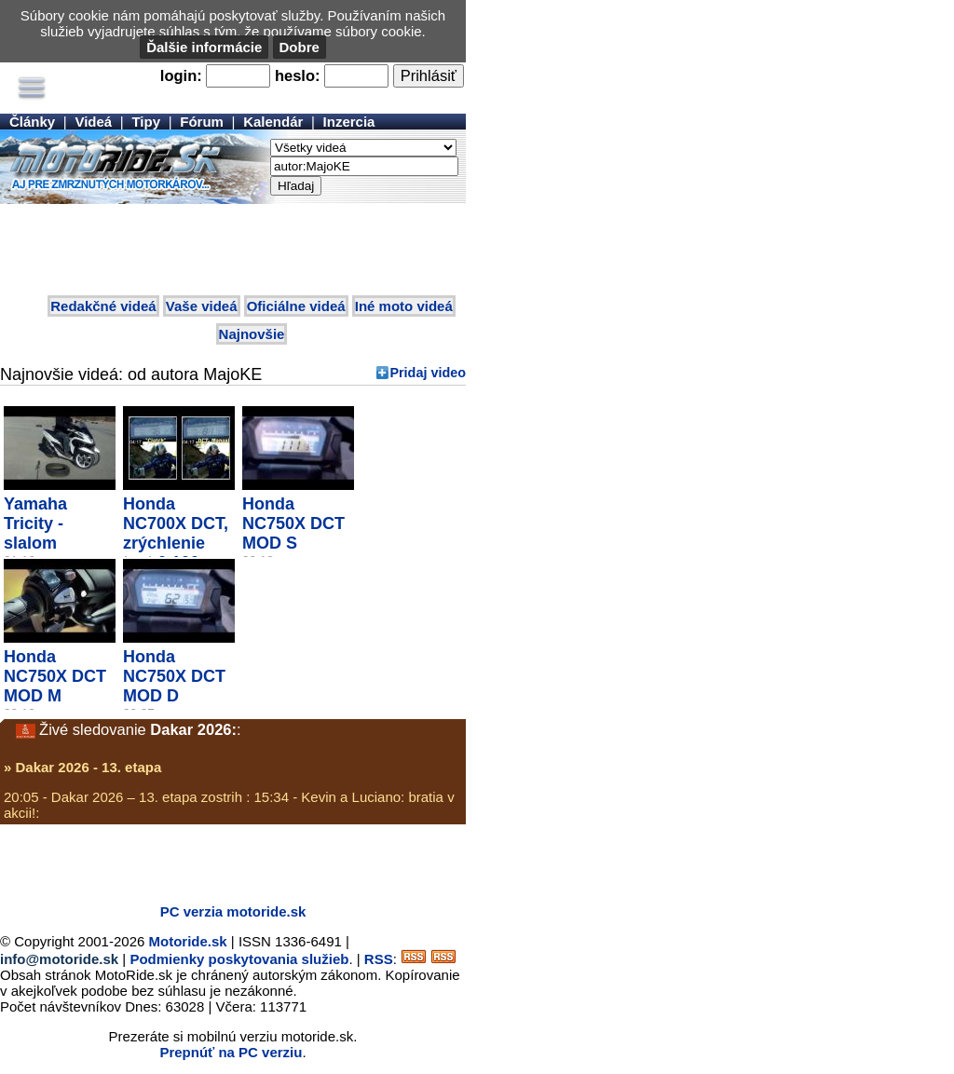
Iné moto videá (404, 306)
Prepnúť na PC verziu (230, 1052)
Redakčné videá (103, 306)
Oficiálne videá (296, 306)
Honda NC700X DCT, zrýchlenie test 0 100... (175, 533)
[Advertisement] (233, 251)
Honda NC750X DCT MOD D (174, 676)
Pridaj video (427, 372)
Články (32, 121)
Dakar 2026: (193, 729)
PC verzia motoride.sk (233, 911)
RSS (378, 959)
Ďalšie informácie (204, 47)
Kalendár (273, 121)
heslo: (297, 75)
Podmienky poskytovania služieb (238, 959)
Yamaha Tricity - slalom (35, 523)
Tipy (145, 121)
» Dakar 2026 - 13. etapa (82, 767)
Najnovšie (252, 334)
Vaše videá (202, 306)
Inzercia (349, 121)
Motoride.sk (188, 941)
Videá (93, 121)
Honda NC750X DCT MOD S (293, 523)
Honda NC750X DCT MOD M (55, 676)
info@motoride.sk (59, 959)
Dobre (299, 47)
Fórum (202, 121)
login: (181, 75)
